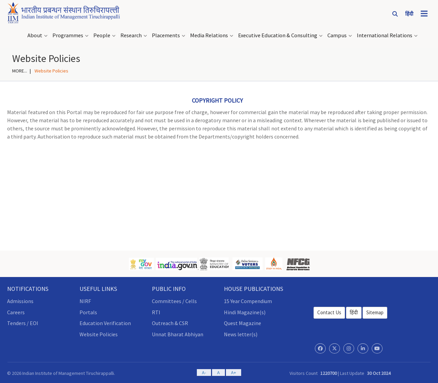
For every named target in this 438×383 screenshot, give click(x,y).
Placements (166, 35)
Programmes (67, 35)
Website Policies (98, 334)
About (34, 35)
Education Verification (105, 323)
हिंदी (354, 312)
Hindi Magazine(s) (245, 312)
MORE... (19, 71)
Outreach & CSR (170, 323)
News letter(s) (240, 334)
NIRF (85, 301)
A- (204, 372)
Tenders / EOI (22, 323)
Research (131, 35)
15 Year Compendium (248, 301)
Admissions (20, 301)
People (101, 35)
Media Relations (209, 35)
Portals (88, 312)
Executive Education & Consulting (277, 35)
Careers (16, 312)
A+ (233, 372)
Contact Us (329, 312)
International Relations (384, 35)
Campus (337, 35)
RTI (156, 312)
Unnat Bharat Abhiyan (177, 334)
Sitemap (375, 312)
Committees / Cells (174, 301)
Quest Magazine (242, 323)
